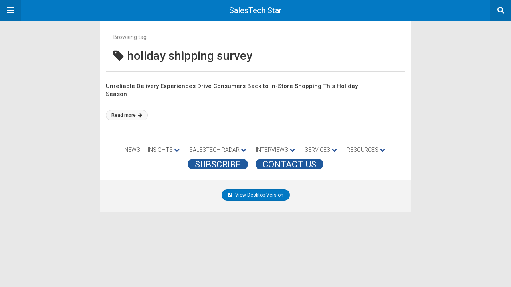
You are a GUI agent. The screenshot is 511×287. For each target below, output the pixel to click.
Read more (126, 115)
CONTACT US (289, 164)
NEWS (132, 150)
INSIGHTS (164, 150)
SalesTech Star (255, 10)
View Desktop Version (255, 195)
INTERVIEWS (275, 150)
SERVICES (321, 150)
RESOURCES (366, 150)
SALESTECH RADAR (217, 150)
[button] (10, 10)
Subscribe (218, 164)
